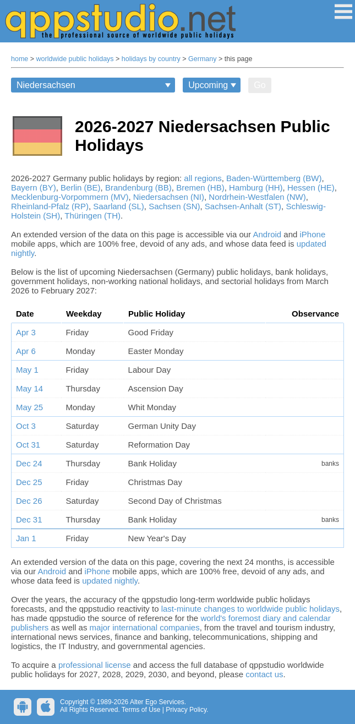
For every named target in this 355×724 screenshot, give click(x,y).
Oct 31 (28, 444)
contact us (264, 674)
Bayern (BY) (33, 187)
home (19, 59)
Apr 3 (26, 332)
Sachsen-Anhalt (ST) (243, 206)
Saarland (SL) (118, 206)
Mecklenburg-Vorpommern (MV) (69, 197)
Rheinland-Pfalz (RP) (50, 206)
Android (267, 234)
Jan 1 (26, 538)
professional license (94, 664)
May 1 (27, 369)
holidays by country (151, 59)
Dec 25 (29, 482)
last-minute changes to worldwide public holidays (250, 608)
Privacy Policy (186, 710)
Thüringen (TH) (92, 215)
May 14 (29, 388)
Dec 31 (29, 519)
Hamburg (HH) (256, 187)
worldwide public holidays (75, 59)
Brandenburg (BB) (138, 187)
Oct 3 (26, 426)
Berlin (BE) (81, 187)
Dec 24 (29, 463)
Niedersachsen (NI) (168, 197)
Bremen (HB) (200, 187)
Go (259, 85)
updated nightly (110, 580)
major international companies (145, 627)
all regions (202, 178)
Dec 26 (29, 500)
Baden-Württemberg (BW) (273, 178)
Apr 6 (26, 351)
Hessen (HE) (311, 187)
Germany (202, 59)
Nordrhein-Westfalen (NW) (257, 197)
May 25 (29, 407)
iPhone (313, 234)
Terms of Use (141, 710)
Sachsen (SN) (174, 206)
